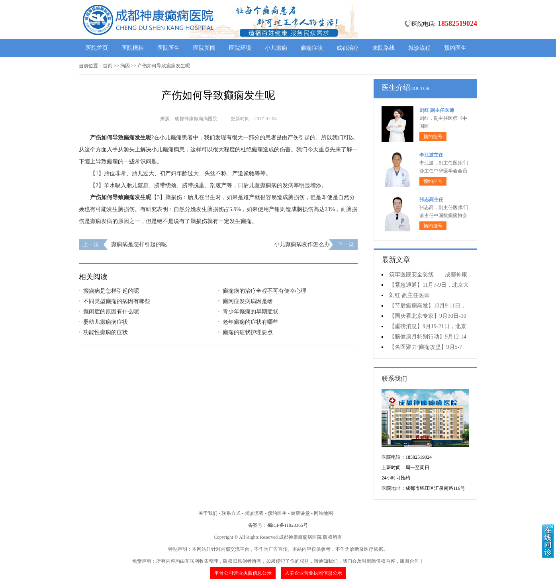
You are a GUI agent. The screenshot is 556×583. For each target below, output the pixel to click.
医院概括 (132, 48)
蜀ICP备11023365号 (287, 525)
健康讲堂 (300, 513)
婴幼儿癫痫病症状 (105, 322)
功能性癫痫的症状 (105, 332)
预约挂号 (432, 136)
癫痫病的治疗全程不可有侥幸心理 (264, 291)
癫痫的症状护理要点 (248, 332)
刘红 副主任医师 (436, 110)
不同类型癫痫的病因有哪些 (116, 301)
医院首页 (97, 48)
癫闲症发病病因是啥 (248, 301)
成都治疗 (348, 48)
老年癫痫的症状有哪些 (250, 322)
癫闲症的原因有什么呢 (111, 312)
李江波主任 (431, 155)
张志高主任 (431, 199)
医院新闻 (204, 48)
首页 (107, 65)
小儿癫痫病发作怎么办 (302, 244)
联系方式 (231, 513)
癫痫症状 (312, 48)
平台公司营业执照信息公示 (243, 573)
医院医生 (168, 48)
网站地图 (323, 513)
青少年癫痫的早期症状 (250, 312)
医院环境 (240, 48)
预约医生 (455, 48)
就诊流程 (419, 48)
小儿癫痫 (276, 48)
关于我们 (207, 513)
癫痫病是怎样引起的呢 (139, 244)
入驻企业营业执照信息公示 (313, 573)
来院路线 (383, 48)
